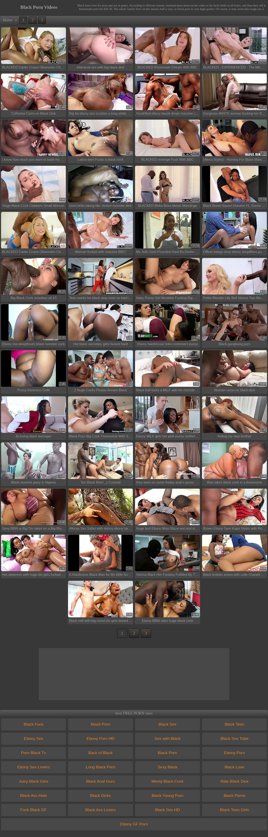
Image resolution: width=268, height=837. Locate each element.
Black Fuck (33, 724)
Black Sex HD (167, 810)
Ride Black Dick (234, 781)
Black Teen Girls (234, 810)
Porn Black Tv (33, 753)
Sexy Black (168, 767)
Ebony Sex (33, 738)
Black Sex (167, 724)
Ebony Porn (234, 753)
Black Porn (100, 724)
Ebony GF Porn (134, 824)
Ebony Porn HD (100, 738)
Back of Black (100, 753)
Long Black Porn (100, 767)
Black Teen (234, 724)
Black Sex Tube (234, 738)
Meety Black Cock (167, 781)
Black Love (234, 767)
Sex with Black (168, 738)
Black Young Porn (167, 795)
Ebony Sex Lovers (33, 767)
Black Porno (234, 795)
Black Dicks (100, 795)
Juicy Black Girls (33, 781)
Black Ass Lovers (100, 810)
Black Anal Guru (100, 781)
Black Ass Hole (33, 795)
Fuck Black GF (33, 810)
